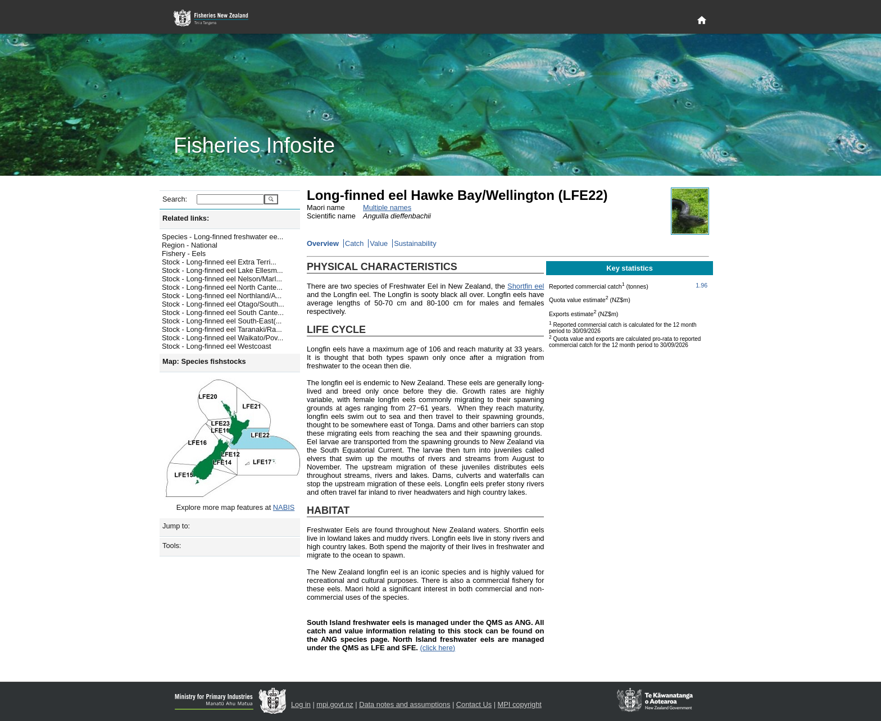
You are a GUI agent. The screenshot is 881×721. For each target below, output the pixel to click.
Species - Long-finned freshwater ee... (222, 236)
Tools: (171, 545)
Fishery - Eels (184, 253)
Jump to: (176, 526)
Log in (301, 704)
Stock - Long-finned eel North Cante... (222, 287)
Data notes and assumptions (404, 704)
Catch (354, 243)
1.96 (701, 285)
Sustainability (415, 243)
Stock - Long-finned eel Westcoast (216, 346)
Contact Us (474, 704)
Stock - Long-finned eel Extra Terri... (219, 262)
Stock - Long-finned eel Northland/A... (221, 295)
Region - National (189, 245)
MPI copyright (520, 704)
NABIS (283, 507)
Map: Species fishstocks (204, 361)
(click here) (437, 648)
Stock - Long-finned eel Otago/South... (223, 304)
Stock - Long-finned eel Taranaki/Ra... (222, 329)
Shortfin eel (525, 286)
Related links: (185, 218)
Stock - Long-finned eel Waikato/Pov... (222, 338)
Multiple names (387, 207)
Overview (323, 243)
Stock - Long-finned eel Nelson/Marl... (222, 279)
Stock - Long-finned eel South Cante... (223, 312)
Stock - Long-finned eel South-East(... (221, 321)
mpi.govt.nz (334, 704)
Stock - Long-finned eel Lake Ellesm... (222, 270)
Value (379, 243)
